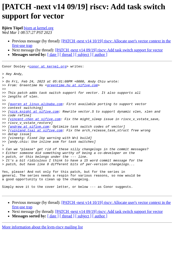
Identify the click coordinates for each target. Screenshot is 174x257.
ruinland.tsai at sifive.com (36, 143)
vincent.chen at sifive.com (35, 130)
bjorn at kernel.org (38, 28)
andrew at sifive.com (29, 139)
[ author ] (99, 54)
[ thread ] (67, 54)
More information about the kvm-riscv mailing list (42, 252)
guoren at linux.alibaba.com (36, 112)
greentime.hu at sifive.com (72, 89)
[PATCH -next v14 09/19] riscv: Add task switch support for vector (109, 50)
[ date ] (53, 54)
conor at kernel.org (47, 67)
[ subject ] (83, 54)
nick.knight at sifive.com (34, 121)
